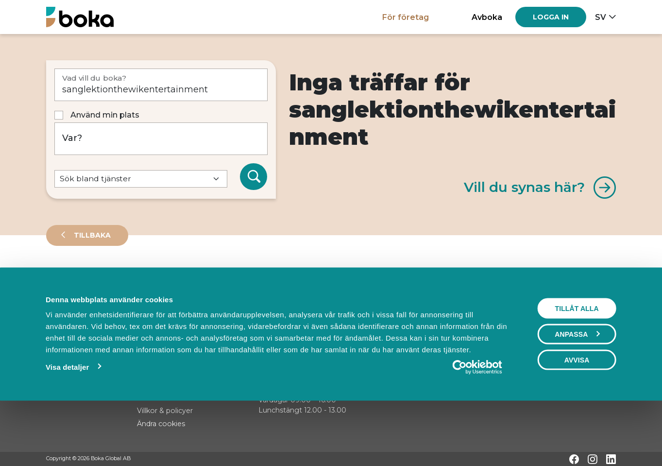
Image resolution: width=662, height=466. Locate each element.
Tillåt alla (577, 365)
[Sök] (253, 176)
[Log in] (550, 17)
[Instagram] (592, 459)
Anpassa (577, 391)
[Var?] (161, 139)
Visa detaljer (67, 423)
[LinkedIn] (611, 459)
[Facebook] (574, 459)
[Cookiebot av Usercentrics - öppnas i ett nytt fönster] (477, 423)
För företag (405, 17)
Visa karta (576, 312)
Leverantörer (84, 279)
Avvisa (577, 416)
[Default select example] (141, 179)
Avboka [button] (487, 17)
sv (600, 17)
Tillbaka (91, 235)
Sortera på (70, 311)
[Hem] (80, 17)
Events (148, 279)
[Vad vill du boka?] (161, 85)
